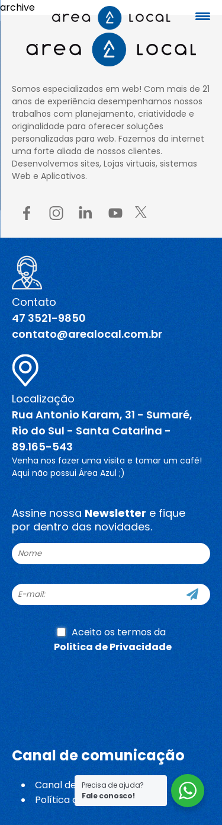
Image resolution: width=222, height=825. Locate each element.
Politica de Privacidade (113, 647)
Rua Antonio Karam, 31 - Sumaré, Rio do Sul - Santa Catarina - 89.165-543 (102, 430)
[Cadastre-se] (192, 594)
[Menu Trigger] (202, 16)
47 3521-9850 (49, 318)
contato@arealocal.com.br (87, 334)
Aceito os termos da (113, 639)
